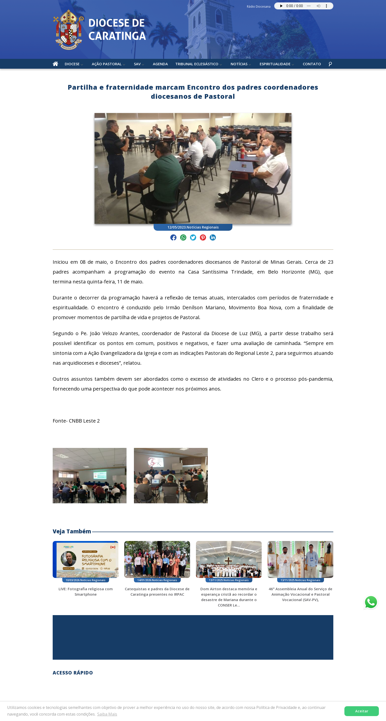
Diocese (72, 63)
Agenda (160, 63)
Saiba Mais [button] (107, 714)
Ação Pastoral (107, 63)
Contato (312, 63)
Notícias (239, 63)
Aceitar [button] (361, 711)
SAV (137, 63)
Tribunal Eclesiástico (196, 63)
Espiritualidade (275, 63)
